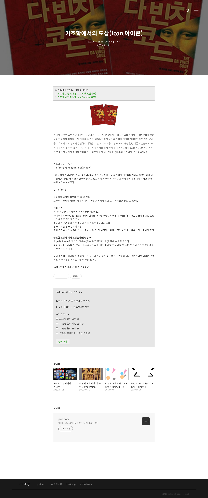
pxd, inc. (41, 484)
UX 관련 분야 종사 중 (67, 328)
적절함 (80, 301)
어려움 (85, 301)
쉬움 (77, 301)
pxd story (63, 419)
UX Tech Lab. (86, 484)
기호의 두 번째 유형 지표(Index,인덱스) (76, 93)
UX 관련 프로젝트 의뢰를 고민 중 (73, 333)
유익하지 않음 (81, 307)
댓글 (56, 408)
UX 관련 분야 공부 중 (67, 318)
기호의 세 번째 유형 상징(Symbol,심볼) (76, 97)
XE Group (71, 484)
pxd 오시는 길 (56, 484)
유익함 (77, 307)
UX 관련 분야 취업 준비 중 (70, 323)
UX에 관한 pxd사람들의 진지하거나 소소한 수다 (78, 422)
